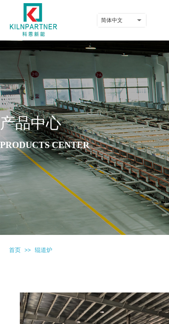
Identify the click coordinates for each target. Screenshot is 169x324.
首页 (15, 250)
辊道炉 (43, 250)
